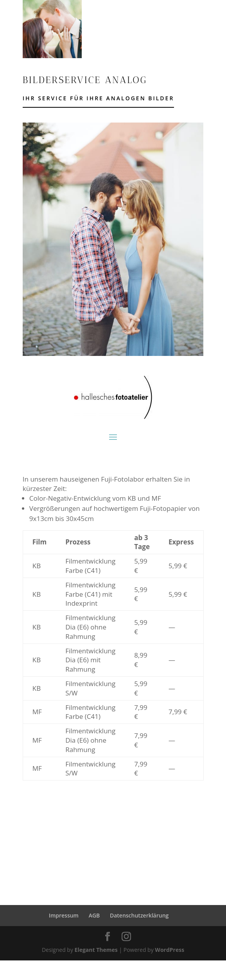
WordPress (169, 949)
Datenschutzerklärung (139, 915)
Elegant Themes (96, 949)
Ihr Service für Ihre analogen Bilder (98, 98)
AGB (94, 915)
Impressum (64, 915)
